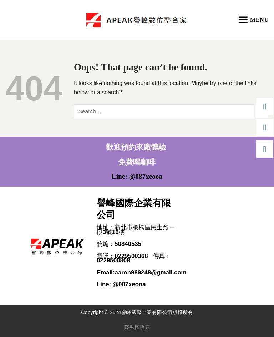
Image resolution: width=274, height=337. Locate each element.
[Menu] (253, 20)
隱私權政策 (137, 327)
